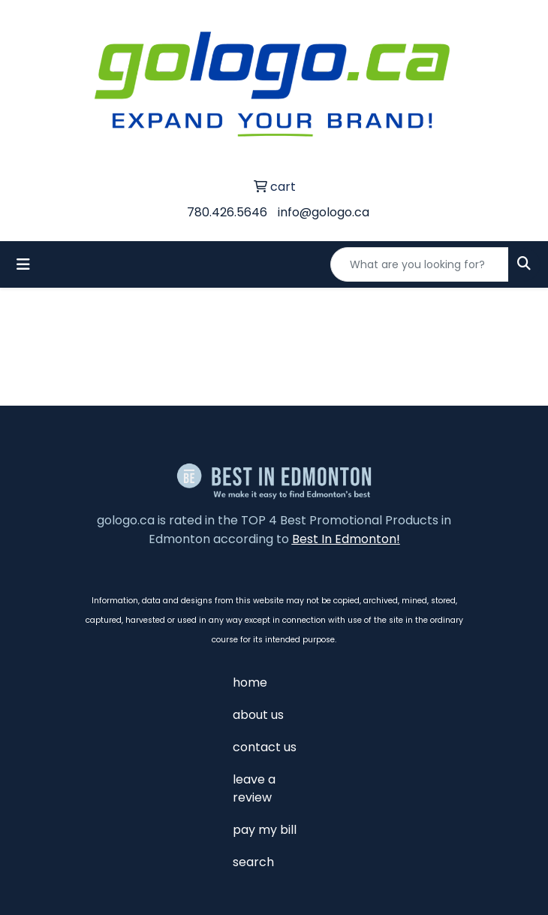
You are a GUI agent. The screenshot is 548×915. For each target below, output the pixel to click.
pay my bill (265, 829)
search (253, 862)
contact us (265, 747)
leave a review (254, 788)
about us (258, 714)
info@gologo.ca (323, 212)
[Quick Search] (419, 264)
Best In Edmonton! (346, 539)
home (250, 682)
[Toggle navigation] (23, 264)
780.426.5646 (227, 212)
